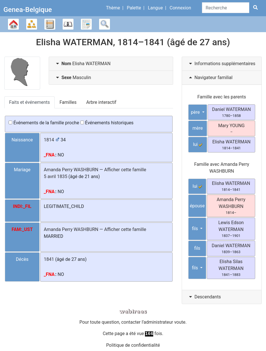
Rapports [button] (86, 24)
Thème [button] (113, 8)
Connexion (180, 8)
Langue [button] (155, 8)
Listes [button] (50, 24)
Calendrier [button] (68, 24)
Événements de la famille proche (44, 122)
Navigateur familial (210, 77)
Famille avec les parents (221, 97)
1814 (49, 140)
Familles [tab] (68, 102)
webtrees (133, 312)
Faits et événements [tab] (29, 102)
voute (179, 322)
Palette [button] (134, 8)
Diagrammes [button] (31, 24)
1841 (49, 259)
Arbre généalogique (13, 24)
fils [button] (195, 228)
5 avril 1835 (55, 176)
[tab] (111, 64)
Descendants (204, 297)
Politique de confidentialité (133, 345)
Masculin (73, 77)
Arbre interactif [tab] (101, 102)
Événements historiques (107, 122)
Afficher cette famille (125, 169)
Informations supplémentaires (221, 63)
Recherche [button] (104, 24)
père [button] (196, 112)
